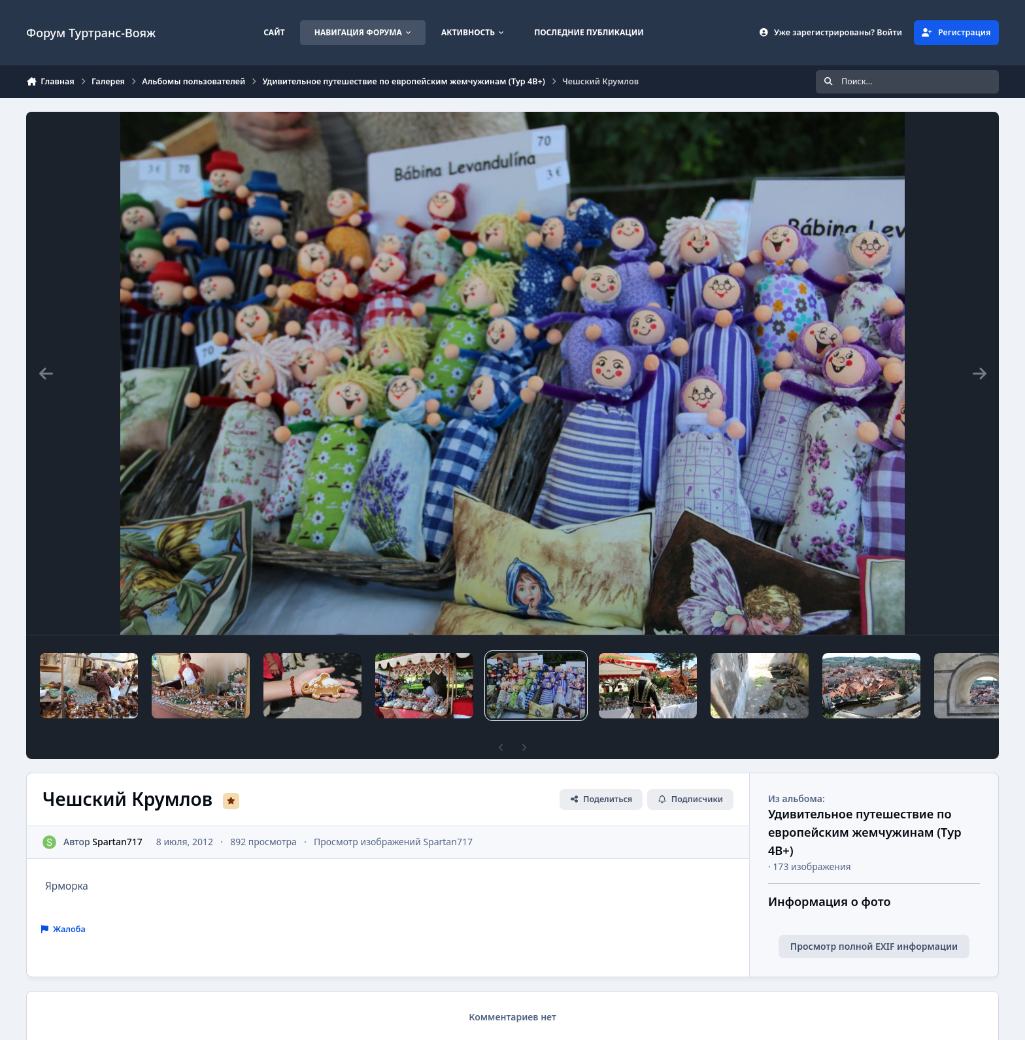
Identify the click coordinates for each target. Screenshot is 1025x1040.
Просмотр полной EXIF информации (874, 946)
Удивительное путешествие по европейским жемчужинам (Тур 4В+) (865, 832)
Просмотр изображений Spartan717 (393, 841)
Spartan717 (117, 841)
